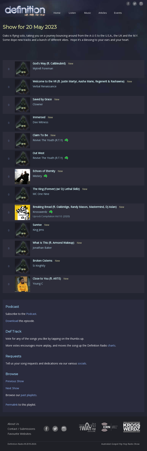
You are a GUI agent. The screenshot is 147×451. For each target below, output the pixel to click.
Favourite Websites (19, 434)
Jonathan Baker (42, 247)
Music (87, 12)
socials (82, 363)
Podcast (31, 314)
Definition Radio (16, 444)
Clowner (38, 104)
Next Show (12, 388)
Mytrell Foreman (43, 68)
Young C (38, 283)
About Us (13, 424)
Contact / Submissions (21, 429)
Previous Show (15, 381)
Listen (72, 12)
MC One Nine (41, 194)
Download (12, 321)
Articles (103, 12)
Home (57, 12)
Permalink (12, 404)
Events (118, 12)
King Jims (38, 230)
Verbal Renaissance (44, 86)
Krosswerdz (40, 212)
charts (111, 345)
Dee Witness (40, 122)
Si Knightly (39, 265)
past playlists (29, 395)
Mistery (37, 176)
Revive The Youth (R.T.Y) (48, 140)
